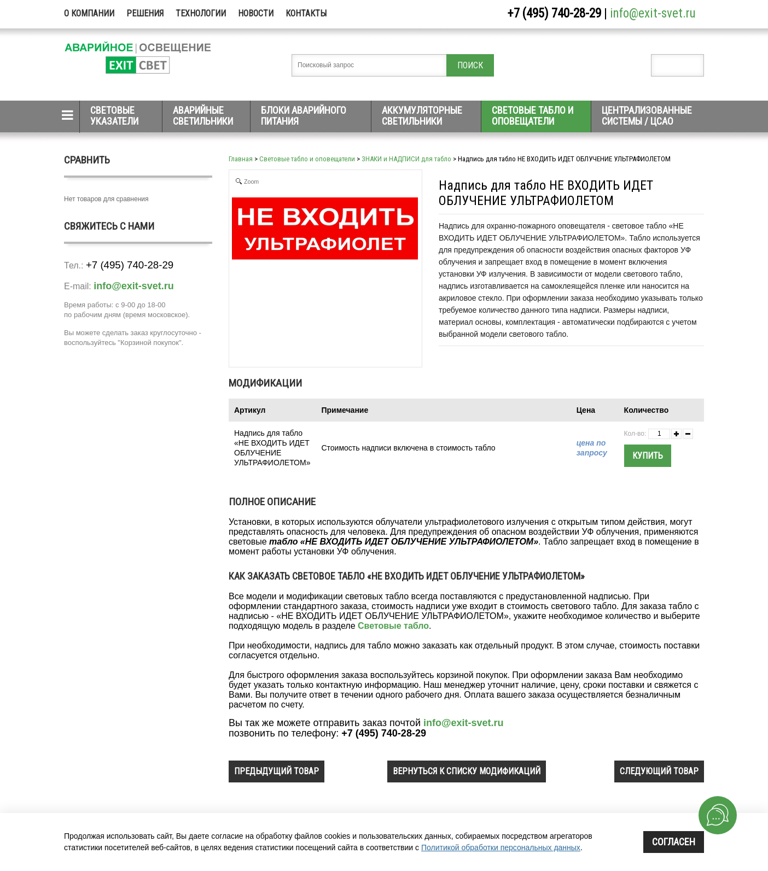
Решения (145, 13)
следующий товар (659, 771)
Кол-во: (635, 433)
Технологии (201, 13)
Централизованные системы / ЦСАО (647, 115)
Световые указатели (114, 115)
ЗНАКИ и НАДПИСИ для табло (406, 159)
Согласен (673, 841)
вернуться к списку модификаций (466, 771)
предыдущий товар (276, 771)
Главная (241, 159)
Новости (256, 13)
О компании (89, 13)
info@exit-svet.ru (653, 13)
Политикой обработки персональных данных (500, 847)
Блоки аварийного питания (303, 115)
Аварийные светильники (203, 115)
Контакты (306, 13)
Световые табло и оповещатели (532, 115)
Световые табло (393, 625)
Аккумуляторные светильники (422, 115)
